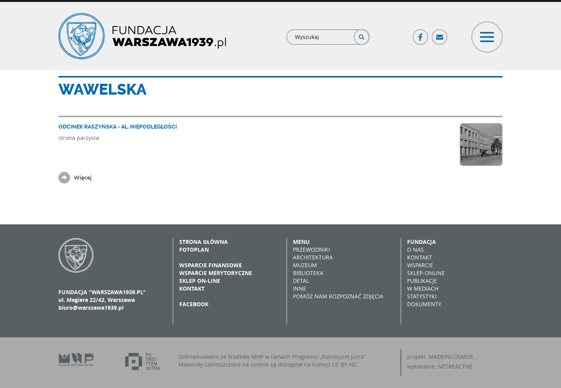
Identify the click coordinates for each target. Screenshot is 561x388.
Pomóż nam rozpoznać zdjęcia (338, 296)
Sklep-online (426, 273)
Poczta (439, 33)
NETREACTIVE (455, 366)
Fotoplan (194, 249)
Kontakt (192, 288)
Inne (299, 288)
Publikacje (422, 280)
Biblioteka (308, 273)
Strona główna (203, 241)
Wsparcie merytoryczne (215, 273)
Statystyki (422, 296)
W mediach (422, 288)
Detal (301, 280)
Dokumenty (424, 304)
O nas (415, 249)
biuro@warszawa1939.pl (90, 307)
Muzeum (305, 265)
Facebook (420, 33)
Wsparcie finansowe (210, 265)
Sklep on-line (199, 280)
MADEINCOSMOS (451, 356)
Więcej (83, 177)
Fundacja (421, 241)
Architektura (313, 257)
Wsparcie (420, 265)
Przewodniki (311, 249)
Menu (301, 241)
